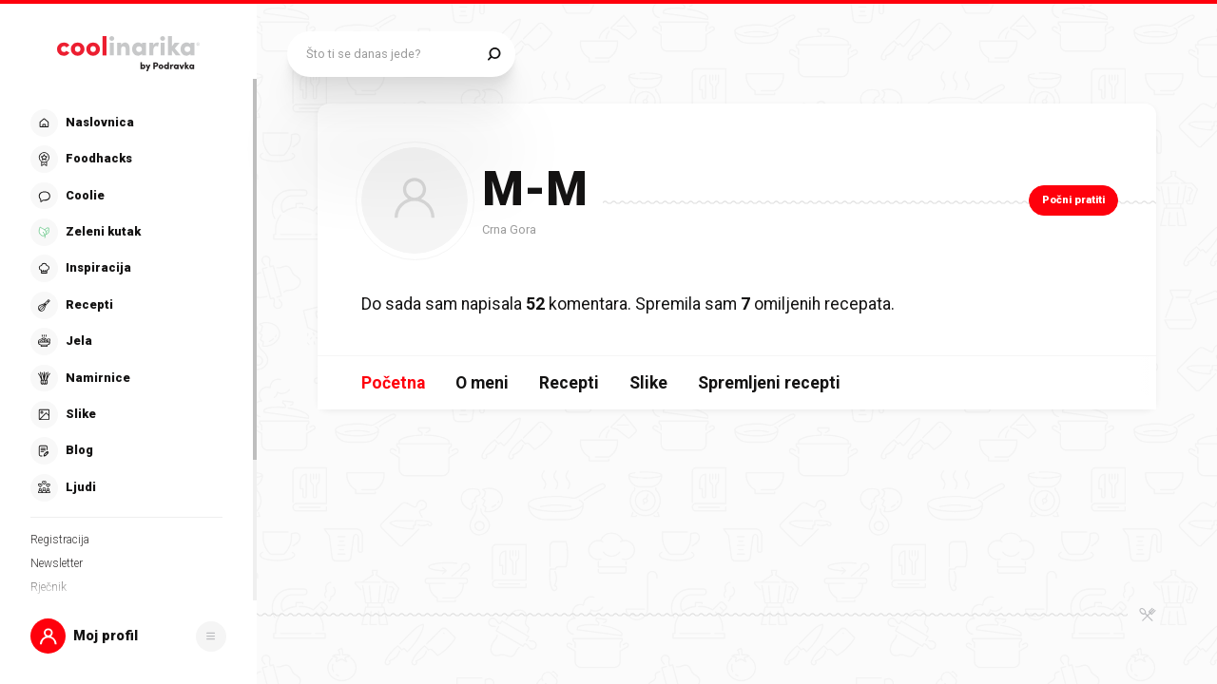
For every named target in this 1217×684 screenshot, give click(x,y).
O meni (482, 382)
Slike (648, 382)
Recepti (569, 382)
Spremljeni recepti (769, 382)
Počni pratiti (1073, 200)
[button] (128, 636)
